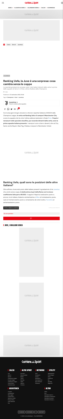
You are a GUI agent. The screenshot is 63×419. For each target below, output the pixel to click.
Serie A (10, 7)
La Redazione (11, 393)
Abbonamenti (51, 373)
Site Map (50, 381)
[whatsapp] (8, 109)
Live (9, 373)
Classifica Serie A (20, 7)
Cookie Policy (11, 396)
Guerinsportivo (38, 380)
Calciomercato (11, 385)
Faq (9, 403)
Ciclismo (23, 385)
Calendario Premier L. (49, 399)
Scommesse (51, 7)
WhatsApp (41, 412)
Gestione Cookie (12, 398)
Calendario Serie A (33, 7)
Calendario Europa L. (49, 398)
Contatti (10, 391)
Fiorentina (49, 200)
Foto (45, 393)
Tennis (22, 378)
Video (45, 391)
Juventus (20, 44)
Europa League (11, 380)
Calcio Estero (11, 383)
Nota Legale (10, 395)
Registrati (50, 383)
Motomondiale (24, 375)
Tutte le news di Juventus (11, 208)
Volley (22, 381)
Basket (22, 376)
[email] (14, 109)
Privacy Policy (11, 399)
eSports (22, 383)
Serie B (9, 376)
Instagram (30, 412)
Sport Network (38, 381)
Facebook (21, 412)
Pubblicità (50, 378)
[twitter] (11, 109)
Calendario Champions (49, 396)
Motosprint (37, 378)
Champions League (12, 378)
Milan (37, 197)
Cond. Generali (11, 401)
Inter (15, 97)
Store (49, 376)
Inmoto (37, 376)
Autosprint (37, 375)
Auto (36, 373)
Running (22, 380)
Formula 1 (23, 373)
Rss (48, 380)
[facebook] (5, 109)
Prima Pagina (51, 375)
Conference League (12, 381)
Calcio (43, 7)
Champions (9, 97)
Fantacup (37, 383)
